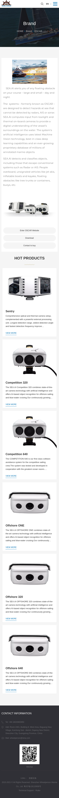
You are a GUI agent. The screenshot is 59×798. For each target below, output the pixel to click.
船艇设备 (33, 778)
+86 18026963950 (16, 722)
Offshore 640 (14, 668)
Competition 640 (17, 454)
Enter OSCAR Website (29, 230)
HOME (20, 31)
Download (29, 238)
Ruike (38, 790)
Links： (24, 778)
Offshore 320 (14, 596)
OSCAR (38, 31)
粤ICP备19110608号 (32, 786)
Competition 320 (17, 382)
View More (11, 333)
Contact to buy (29, 245)
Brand (29, 31)
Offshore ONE (15, 525)
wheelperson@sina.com (20, 738)
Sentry (10, 311)
